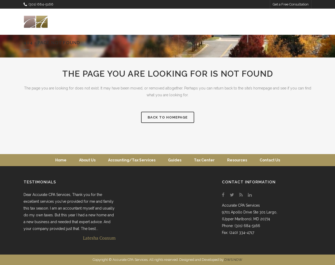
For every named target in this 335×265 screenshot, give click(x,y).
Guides (174, 160)
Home (60, 160)
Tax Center (204, 160)
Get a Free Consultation (291, 4)
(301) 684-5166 (38, 4)
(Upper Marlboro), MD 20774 (246, 219)
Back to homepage (168, 117)
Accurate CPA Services (241, 205)
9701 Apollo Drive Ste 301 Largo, (249, 212)
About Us (87, 160)
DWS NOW (233, 260)
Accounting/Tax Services (131, 160)
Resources (237, 160)
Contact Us (270, 160)
